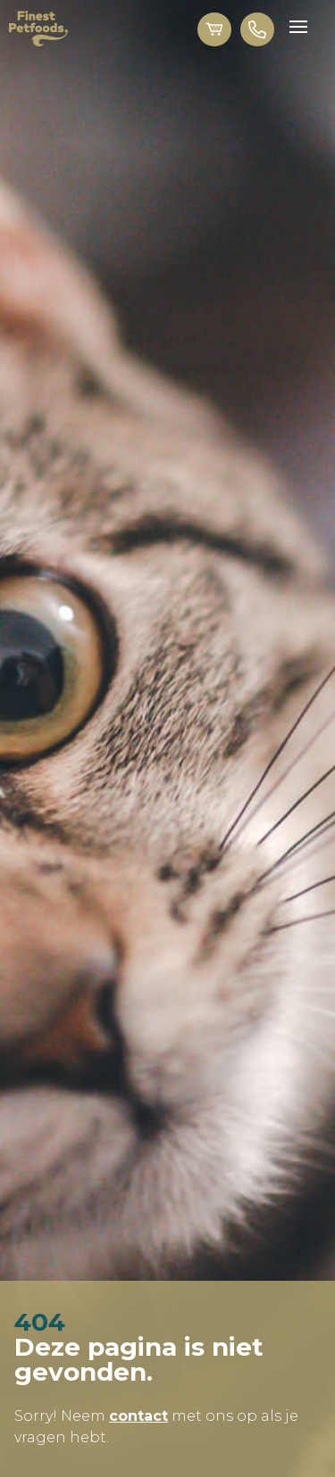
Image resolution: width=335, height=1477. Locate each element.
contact (138, 1415)
